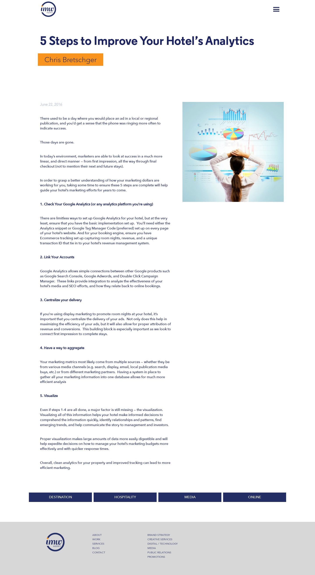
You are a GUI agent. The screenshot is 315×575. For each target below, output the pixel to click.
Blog (259, 9)
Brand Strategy (158, 535)
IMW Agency (48, 9)
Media (151, 548)
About (97, 535)
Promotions (156, 557)
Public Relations (159, 552)
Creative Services (159, 539)
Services (98, 543)
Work (96, 539)
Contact (98, 552)
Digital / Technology (162, 543)
